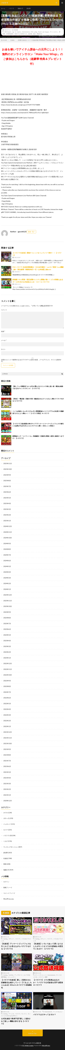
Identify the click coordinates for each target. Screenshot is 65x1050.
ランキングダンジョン (10, 847)
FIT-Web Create (27, 1045)
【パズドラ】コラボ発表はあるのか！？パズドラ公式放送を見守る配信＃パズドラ (48, 982)
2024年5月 (7, 566)
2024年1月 (7, 589)
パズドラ (11, 8)
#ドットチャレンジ (41, 975)
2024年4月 (7, 572)
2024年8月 (7, 549)
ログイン (6, 882)
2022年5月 (7, 703)
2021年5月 (7, 772)
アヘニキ (11, 1013)
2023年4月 (7, 641)
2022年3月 (7, 715)
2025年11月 (7, 463)
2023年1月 (7, 658)
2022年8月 (7, 686)
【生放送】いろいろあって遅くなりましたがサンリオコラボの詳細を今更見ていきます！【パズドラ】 (48, 946)
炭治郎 (29, 8)
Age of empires (16, 31)
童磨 (46, 977)
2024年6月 (7, 561)
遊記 (34, 34)
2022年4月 (7, 709)
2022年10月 (7, 675)
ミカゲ (5, 841)
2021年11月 (7, 738)
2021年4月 (7, 778)
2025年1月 (7, 521)
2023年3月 (7, 646)
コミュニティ (12, 977)
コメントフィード (9, 893)
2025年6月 (7, 492)
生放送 (16, 29)
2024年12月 (7, 526)
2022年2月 (7, 721)
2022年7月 (7, 692)
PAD (32, 31)
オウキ (5, 813)
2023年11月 (7, 601)
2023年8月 (7, 618)
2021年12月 (7, 732)
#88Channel (7, 31)
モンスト (24, 1013)
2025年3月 (7, 509)
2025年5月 (7, 498)
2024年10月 (7, 538)
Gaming (5, 938)
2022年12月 (7, 663)
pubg (35, 31)
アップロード (18, 975)
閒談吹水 (39, 34)
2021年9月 (7, 749)
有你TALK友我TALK (21, 34)
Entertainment (26, 31)
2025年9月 (7, 475)
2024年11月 (7, 532)
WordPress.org (8, 899)
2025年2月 (7, 515)
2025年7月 (7, 486)
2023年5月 (7, 635)
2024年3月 (7, 578)
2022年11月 (7, 669)
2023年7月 (7, 623)
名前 (3, 331)
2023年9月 (7, 612)
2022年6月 (7, 698)
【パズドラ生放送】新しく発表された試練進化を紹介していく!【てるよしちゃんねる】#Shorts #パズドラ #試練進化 (16, 984)
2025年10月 (7, 469)
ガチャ (5, 818)
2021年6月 (7, 766)
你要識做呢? (10, 34)
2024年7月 (7, 555)
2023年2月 (7, 652)
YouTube (10, 975)
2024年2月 (7, 583)
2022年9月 (7, 681)
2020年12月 (7, 801)
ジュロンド (7, 824)
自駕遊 (30, 34)
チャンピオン (54, 31)
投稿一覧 (31, 232)
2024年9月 (7, 543)
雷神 (4, 864)
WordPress (46, 1045)
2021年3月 (7, 783)
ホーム (3, 8)
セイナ (5, 830)
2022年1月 (7, 726)
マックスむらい (58, 1011)
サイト (3, 349)
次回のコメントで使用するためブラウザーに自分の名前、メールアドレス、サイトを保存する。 (31, 360)
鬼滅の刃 (20, 8)
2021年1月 (7, 795)
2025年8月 (7, 480)
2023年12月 (7, 595)
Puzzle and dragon (43, 31)
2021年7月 (7, 761)
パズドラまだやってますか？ (44, 1014)
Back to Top (32, 1033)
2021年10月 (7, 743)
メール (3, 340)
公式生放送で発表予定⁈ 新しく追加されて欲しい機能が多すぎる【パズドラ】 (16, 1021)
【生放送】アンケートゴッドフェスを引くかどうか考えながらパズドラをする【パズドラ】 (16, 946)
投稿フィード (7, 887)
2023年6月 (7, 629)
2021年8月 (7, 755)
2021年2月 (7, 789)
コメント (4, 310)
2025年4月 (7, 503)
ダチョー (11, 938)
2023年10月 (7, 606)
